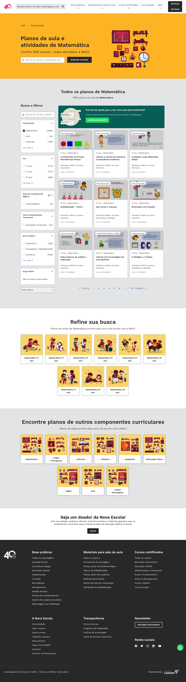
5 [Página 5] (114, 288)
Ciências (30, 142)
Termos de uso (90, 624)
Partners (36, 649)
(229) (50, 249)
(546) (50, 254)
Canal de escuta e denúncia (97, 637)
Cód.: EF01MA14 (67, 172)
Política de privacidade (94, 632)
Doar (93, 531)
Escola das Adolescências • (46, 595)
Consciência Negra (41, 566)
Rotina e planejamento (146, 579)
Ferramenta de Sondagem (96, 562)
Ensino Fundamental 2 (146, 574)
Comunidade (147, 5)
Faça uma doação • (41, 645)
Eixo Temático (29, 236)
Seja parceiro (38, 641)
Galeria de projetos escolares (47, 600)
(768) (50, 142)
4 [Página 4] (109, 288)
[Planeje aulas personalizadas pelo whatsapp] (180, 647)
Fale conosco (38, 628)
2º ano (29, 171)
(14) (51, 136)
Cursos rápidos (142, 583)
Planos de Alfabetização (95, 570)
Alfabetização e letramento (148, 570)
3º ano (29, 177)
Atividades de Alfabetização (97, 587)
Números (30, 254)
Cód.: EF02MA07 (67, 222)
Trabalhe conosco (41, 637)
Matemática (32, 130)
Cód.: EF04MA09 (139, 222)
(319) (50, 243)
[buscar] (63, 6)
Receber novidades (149, 624)
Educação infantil (41, 570)
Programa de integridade (95, 628)
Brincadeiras (38, 583)
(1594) (50, 130)
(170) (50, 166)
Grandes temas (39, 562)
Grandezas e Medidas (37, 249)
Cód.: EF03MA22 (103, 222)
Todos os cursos (143, 558)
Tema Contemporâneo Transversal (32, 216)
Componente (28, 123)
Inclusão (36, 579)
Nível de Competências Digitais (36, 195)
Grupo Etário (28, 271)
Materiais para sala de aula (101, 6)
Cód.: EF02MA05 (67, 272)
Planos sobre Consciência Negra (99, 566)
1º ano (29, 166)
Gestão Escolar (39, 591)
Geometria (31, 243)
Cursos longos (142, 587)
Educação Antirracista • (146, 562)
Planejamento (39, 587)
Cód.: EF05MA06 (103, 272)
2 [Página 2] (98, 288)
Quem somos (38, 632)
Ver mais (28, 147)
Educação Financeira (36, 225)
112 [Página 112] (131, 288)
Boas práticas (78, 6)
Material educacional (93, 579)
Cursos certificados (128, 6)
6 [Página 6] (119, 288)
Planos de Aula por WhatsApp (99, 583)
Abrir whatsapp (97, 120)
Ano (24, 158)
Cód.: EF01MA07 (139, 172)
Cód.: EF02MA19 (139, 272)
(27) (51, 225)
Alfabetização (39, 574)
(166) (50, 177)
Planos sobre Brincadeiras (96, 574)
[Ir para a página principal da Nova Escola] (8, 9)
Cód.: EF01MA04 (103, 172)
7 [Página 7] (124, 288)
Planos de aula (37, 25)
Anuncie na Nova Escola (44, 653)
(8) (51, 204)
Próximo (140, 288)
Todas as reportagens (43, 558)
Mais (160, 6)
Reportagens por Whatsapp (46, 604)
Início (23, 25)
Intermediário (33, 204)
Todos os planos (91, 558)
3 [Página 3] (103, 288)
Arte (28, 136)
